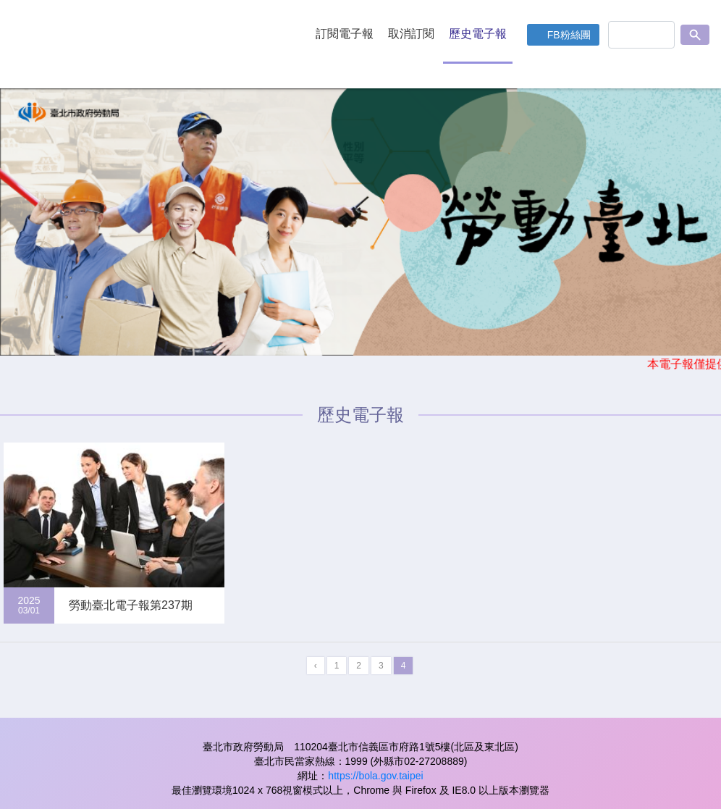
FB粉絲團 (569, 35)
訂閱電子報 (345, 34)
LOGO (148, 44)
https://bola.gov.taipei (375, 775)
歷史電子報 (478, 34)
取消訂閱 (411, 34)
